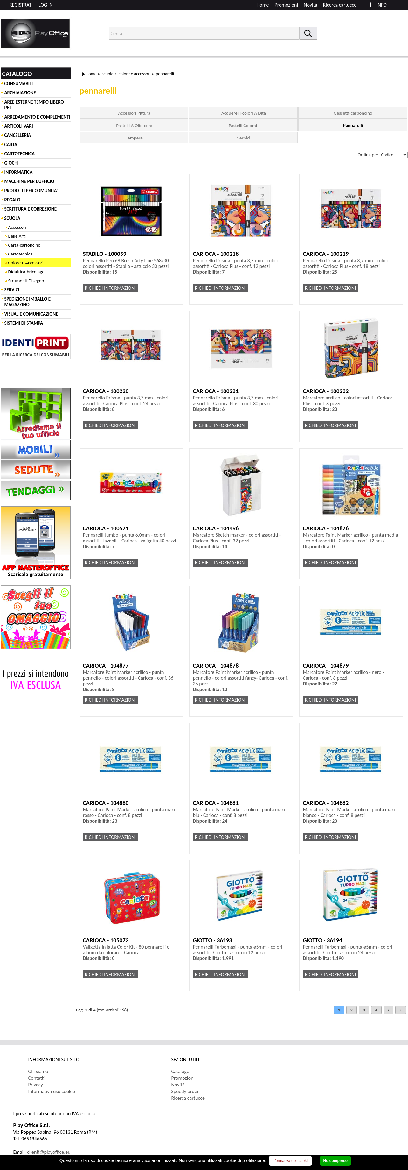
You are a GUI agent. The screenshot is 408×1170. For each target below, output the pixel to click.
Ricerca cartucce (339, 5)
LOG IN (45, 5)
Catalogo (180, 1071)
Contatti (36, 1078)
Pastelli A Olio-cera (134, 125)
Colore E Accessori (26, 263)
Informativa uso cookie (51, 1091)
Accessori (17, 227)
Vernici (243, 138)
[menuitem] (342, 5)
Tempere (134, 138)
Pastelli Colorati (244, 125)
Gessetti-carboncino (353, 113)
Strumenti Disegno (26, 280)
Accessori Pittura (134, 113)
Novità (310, 5)
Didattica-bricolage (26, 272)
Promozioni (286, 5)
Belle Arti (17, 236)
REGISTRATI (21, 5)
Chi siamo (38, 1071)
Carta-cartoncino (24, 245)
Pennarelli (353, 125)
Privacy (35, 1085)
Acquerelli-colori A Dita (243, 113)
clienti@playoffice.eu (49, 1152)
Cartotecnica (20, 254)
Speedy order (185, 1091)
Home (262, 5)
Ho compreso (335, 1161)
